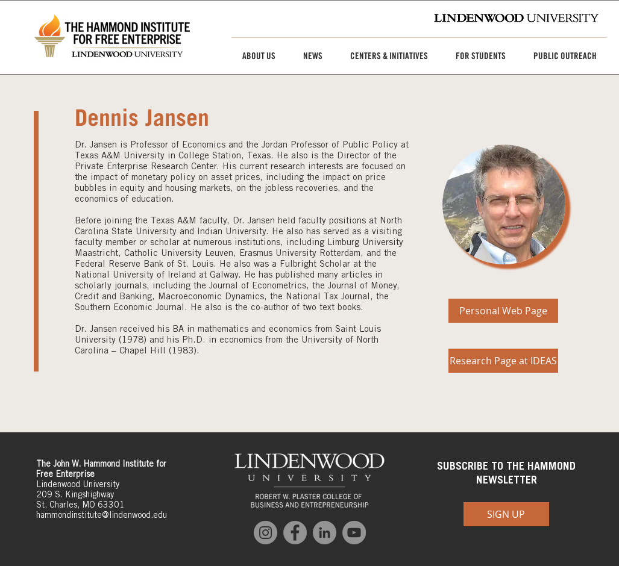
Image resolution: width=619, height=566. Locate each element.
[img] (503, 204)
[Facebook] (295, 532)
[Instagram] (265, 532)
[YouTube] (354, 532)
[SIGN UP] (506, 514)
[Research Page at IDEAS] (503, 361)
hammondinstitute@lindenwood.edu (101, 515)
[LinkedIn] (324, 532)
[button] (254, 56)
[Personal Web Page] (503, 311)
